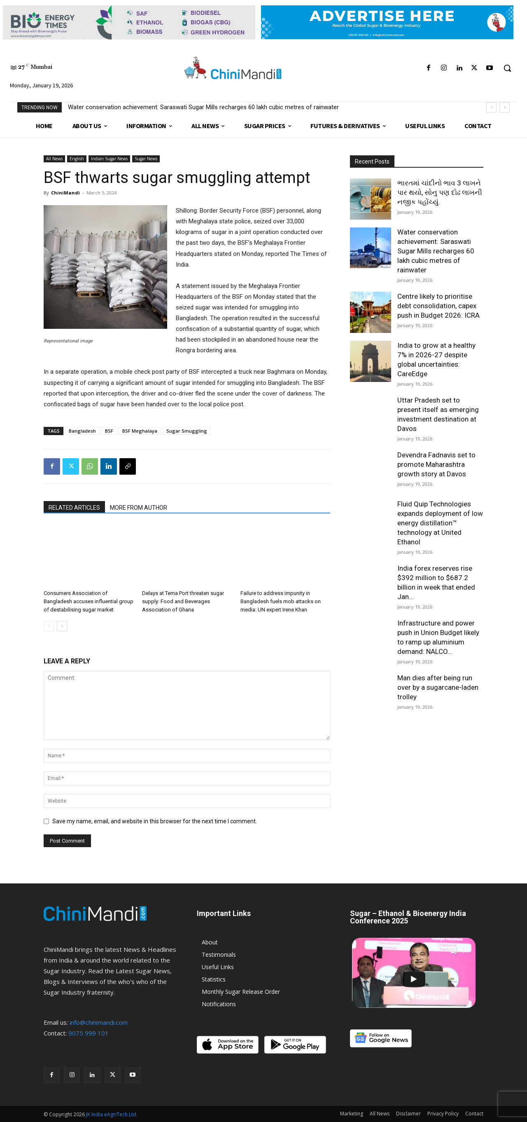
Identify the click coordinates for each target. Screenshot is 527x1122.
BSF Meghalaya (139, 431)
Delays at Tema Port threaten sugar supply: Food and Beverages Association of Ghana (183, 601)
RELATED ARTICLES (74, 507)
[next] (504, 107)
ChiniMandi (65, 193)
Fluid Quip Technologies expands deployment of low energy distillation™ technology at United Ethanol (440, 523)
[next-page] (62, 626)
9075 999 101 (88, 1033)
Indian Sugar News (109, 159)
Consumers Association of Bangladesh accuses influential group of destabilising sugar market (88, 601)
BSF (109, 431)
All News (54, 159)
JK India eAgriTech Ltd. (112, 1114)
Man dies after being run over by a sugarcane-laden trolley (437, 687)
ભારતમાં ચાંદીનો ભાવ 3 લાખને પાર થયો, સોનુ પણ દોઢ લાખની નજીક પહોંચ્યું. (439, 192)
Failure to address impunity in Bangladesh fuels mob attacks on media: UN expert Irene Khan (280, 601)
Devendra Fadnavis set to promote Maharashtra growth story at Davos (436, 464)
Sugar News (146, 159)
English (77, 159)
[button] (507, 68)
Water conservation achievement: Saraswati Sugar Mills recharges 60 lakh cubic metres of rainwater (203, 107)
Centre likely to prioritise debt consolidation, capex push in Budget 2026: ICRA (438, 305)
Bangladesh (82, 431)
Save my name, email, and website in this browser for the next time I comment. (154, 821)
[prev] (491, 107)
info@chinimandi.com (99, 1022)
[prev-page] (49, 626)
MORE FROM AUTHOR (138, 507)
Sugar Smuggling (186, 431)
